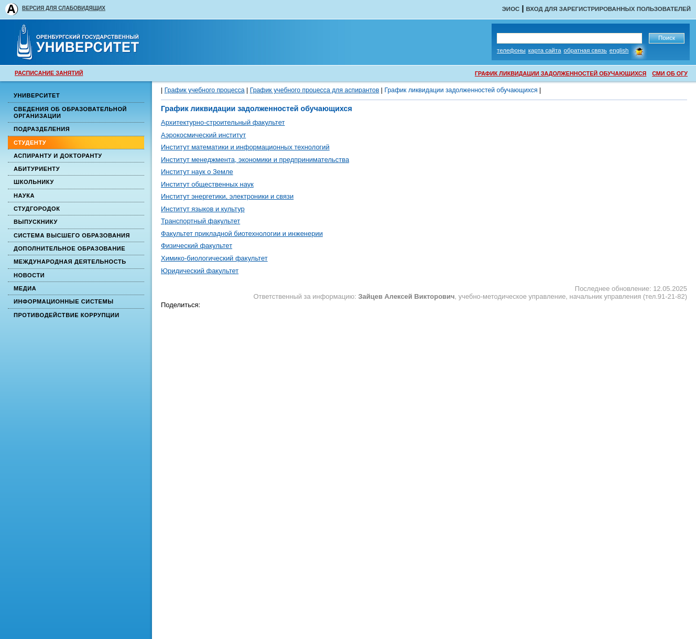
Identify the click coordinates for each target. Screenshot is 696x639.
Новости (29, 275)
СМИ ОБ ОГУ (670, 73)
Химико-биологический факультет (214, 258)
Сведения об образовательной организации (70, 112)
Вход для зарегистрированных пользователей (608, 9)
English (619, 50)
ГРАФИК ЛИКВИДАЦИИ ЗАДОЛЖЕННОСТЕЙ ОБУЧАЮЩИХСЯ (560, 73)
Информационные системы (64, 301)
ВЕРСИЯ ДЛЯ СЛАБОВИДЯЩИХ (63, 8)
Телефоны (511, 50)
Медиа (25, 288)
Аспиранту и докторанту (58, 156)
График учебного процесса (205, 90)
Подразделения (42, 129)
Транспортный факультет (200, 221)
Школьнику (34, 182)
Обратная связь (585, 50)
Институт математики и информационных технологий (245, 147)
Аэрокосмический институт (203, 135)
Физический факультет (196, 246)
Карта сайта (544, 50)
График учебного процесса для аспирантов (314, 90)
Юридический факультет (199, 271)
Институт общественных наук (207, 184)
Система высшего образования (72, 235)
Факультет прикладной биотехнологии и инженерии (242, 233)
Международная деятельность (70, 261)
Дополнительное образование (69, 248)
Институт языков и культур (203, 209)
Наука (24, 195)
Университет (37, 95)
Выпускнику (36, 222)
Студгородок (37, 208)
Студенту (30, 142)
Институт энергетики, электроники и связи (227, 196)
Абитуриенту (37, 169)
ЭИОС (511, 9)
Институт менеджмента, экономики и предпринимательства (255, 160)
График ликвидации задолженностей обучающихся (460, 90)
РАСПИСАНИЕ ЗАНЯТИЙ (49, 73)
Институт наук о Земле (197, 172)
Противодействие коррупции (66, 315)
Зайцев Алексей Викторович (406, 296)
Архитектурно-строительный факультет (223, 122)
